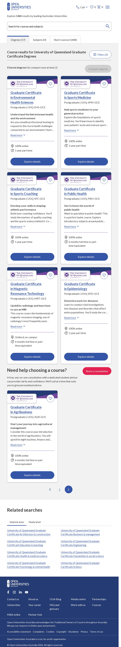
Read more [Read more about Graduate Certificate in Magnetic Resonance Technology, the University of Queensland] (18, 326)
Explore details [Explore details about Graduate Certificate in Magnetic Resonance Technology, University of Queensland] (32, 356)
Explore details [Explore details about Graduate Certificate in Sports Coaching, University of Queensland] (32, 256)
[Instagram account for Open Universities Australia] (14, 592)
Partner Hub (35, 614)
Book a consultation (97, 370)
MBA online (13, 614)
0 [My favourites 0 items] (93, 7)
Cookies (50, 631)
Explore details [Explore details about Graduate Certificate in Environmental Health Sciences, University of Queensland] (32, 161)
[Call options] (82, 7)
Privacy (84, 631)
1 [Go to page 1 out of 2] (59, 489)
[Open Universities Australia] (19, 9)
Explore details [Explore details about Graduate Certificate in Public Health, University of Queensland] (86, 256)
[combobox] (59, 26)
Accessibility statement (19, 631)
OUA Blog (55, 599)
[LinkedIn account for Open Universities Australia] (20, 592)
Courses (96, 604)
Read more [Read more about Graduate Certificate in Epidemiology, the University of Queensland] (72, 317)
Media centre (78, 599)
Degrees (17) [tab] (18, 39)
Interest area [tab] (17, 521)
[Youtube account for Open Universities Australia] (26, 592)
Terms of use (96, 631)
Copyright (61, 631)
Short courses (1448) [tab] (65, 39)
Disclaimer (73, 631)
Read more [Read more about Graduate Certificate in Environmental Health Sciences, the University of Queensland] (18, 135)
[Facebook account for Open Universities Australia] (8, 592)
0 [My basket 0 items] (100, 7)
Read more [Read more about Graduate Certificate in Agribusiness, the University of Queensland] (18, 445)
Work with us (78, 604)
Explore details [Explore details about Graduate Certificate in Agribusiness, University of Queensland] (32, 475)
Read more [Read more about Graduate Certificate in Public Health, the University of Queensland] (72, 226)
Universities (13, 604)
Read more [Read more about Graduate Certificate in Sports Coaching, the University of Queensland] (18, 226)
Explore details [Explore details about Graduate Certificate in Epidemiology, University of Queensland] (86, 356)
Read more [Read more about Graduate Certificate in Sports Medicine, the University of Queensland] (72, 130)
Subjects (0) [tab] (39, 39)
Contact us (13, 599)
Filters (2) (100, 54)
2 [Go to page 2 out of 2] (68, 489)
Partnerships (99, 599)
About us (33, 599)
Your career (34, 604)
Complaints (38, 631)
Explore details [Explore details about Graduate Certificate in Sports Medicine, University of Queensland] (86, 161)
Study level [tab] (35, 521)
